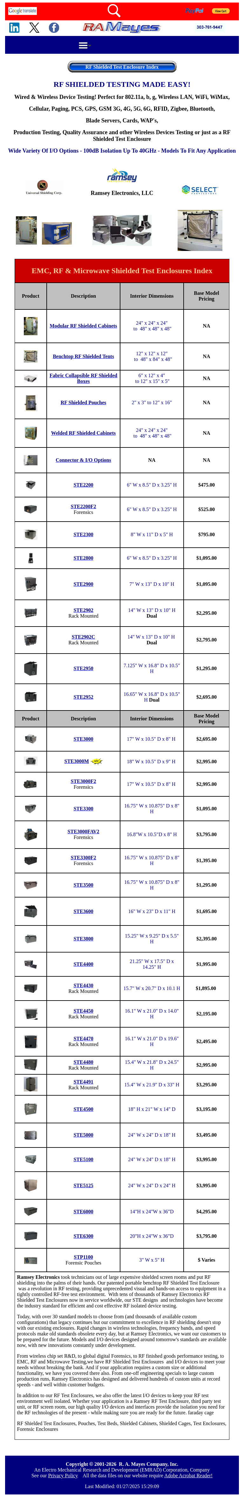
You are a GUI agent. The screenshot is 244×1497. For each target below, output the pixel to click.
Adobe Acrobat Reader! (188, 1475)
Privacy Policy (63, 1475)
